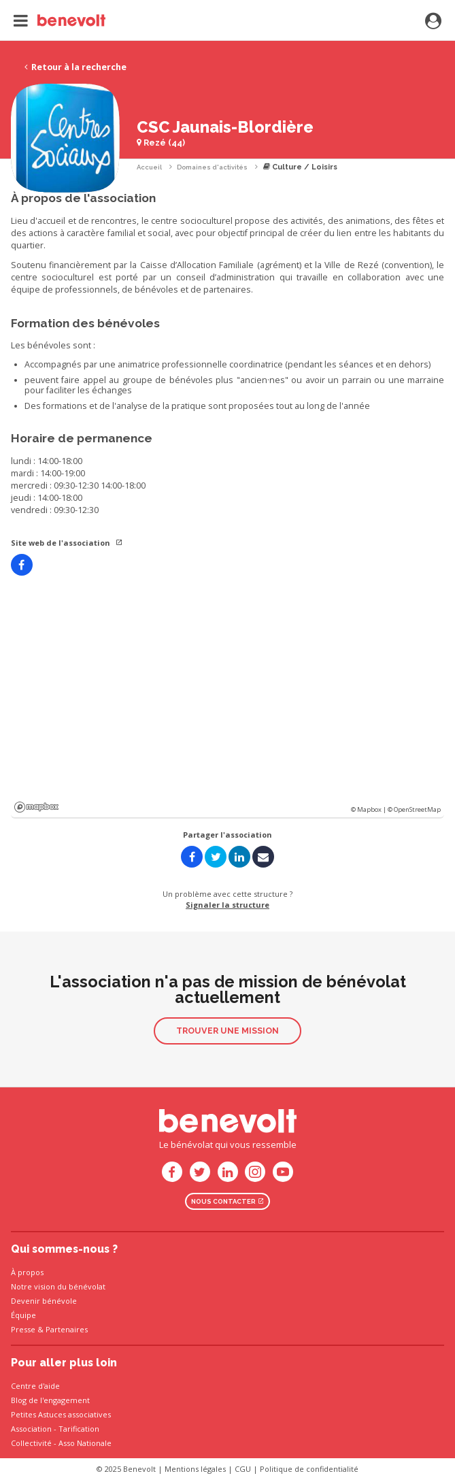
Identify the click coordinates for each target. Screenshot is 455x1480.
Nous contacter (228, 1201)
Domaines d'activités (212, 167)
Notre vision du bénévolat (58, 1286)
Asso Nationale (85, 1443)
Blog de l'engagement (50, 1400)
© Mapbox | (369, 809)
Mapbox (36, 807)
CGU (243, 1469)
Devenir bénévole (44, 1301)
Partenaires (67, 1329)
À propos (27, 1272)
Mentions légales (195, 1469)
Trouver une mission (227, 1030)
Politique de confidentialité (309, 1469)
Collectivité (31, 1443)
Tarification (78, 1429)
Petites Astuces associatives (61, 1414)
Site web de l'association (67, 543)
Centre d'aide (35, 1386)
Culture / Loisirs (300, 167)
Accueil (149, 167)
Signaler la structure (227, 905)
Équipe (23, 1315)
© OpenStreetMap (414, 809)
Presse (23, 1329)
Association (31, 1429)
